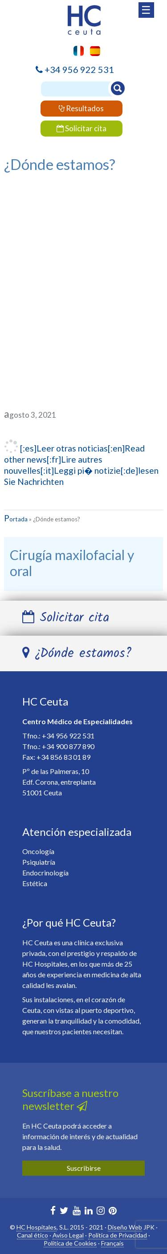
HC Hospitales (36, 1227)
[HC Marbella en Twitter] (64, 1211)
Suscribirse (84, 1168)
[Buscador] (82, 89)
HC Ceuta (45, 701)
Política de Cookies (70, 1243)
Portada (16, 519)
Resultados (81, 108)
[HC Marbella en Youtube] (76, 1211)
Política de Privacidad (117, 1235)
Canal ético (32, 1235)
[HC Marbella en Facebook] (53, 1211)
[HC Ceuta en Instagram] (100, 1211)
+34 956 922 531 (79, 69)
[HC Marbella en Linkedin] (88, 1211)
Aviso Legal (68, 1235)
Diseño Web (125, 1227)
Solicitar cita (81, 128)
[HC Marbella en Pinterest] (112, 1211)
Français (112, 1243)
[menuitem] (93, 51)
